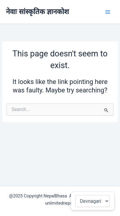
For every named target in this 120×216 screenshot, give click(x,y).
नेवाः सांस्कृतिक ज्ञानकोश (37, 12)
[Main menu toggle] (107, 12)
